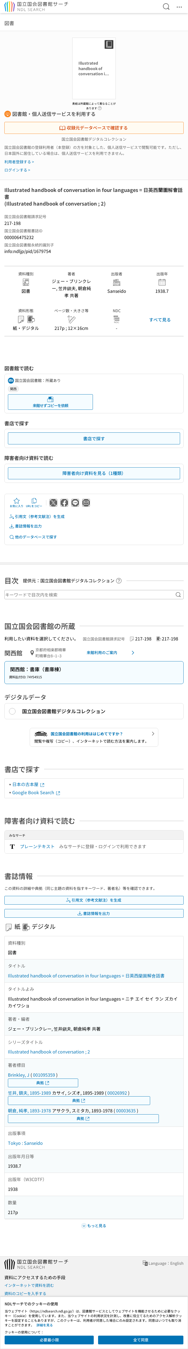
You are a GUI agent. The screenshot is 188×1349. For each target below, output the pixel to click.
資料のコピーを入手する (25, 1293)
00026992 (117, 1092)
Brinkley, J (18, 1074)
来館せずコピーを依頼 (50, 402)
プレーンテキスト (37, 846)
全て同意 (140, 1339)
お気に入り (16, 503)
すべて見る (160, 319)
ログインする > (17, 170)
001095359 (44, 1074)
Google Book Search (36, 792)
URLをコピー (34, 503)
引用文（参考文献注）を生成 (37, 516)
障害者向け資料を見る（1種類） (94, 473)
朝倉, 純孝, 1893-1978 (29, 1110)
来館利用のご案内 (112, 652)
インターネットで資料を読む (29, 1285)
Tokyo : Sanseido (25, 1143)
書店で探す (94, 438)
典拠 (43, 1083)
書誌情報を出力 (25, 526)
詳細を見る (45, 1325)
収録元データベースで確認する (93, 127)
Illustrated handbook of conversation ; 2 (49, 1051)
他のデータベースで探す (33, 537)
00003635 (126, 1110)
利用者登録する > (19, 161)
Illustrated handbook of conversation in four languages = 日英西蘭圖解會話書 (86, 975)
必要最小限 (49, 1339)
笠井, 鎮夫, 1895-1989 (29, 1092)
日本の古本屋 (28, 784)
